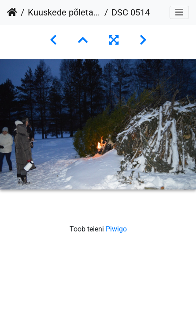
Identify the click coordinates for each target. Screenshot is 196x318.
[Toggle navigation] (179, 12)
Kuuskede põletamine (64, 12)
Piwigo (116, 229)
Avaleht (12, 12)
